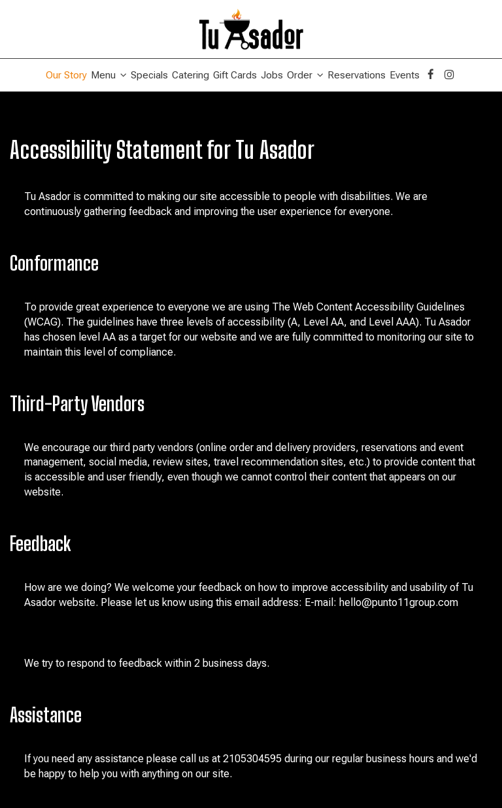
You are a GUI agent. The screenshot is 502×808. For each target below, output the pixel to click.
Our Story (66, 75)
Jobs (272, 75)
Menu (109, 75)
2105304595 (252, 758)
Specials (149, 75)
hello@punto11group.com (398, 602)
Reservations (356, 75)
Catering (190, 75)
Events (405, 75)
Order (305, 75)
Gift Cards (235, 75)
